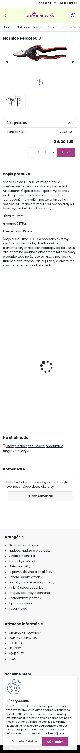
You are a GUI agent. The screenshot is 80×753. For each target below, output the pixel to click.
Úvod (6, 27)
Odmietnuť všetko (24, 741)
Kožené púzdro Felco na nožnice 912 (34, 385)
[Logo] (40, 15)
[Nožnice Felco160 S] (40, 53)
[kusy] (38, 152)
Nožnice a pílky (27, 27)
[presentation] (7, 62)
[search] (73, 15)
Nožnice (49, 27)
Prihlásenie (44, 2)
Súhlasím (55, 741)
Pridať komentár (40, 496)
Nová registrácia (67, 2)
